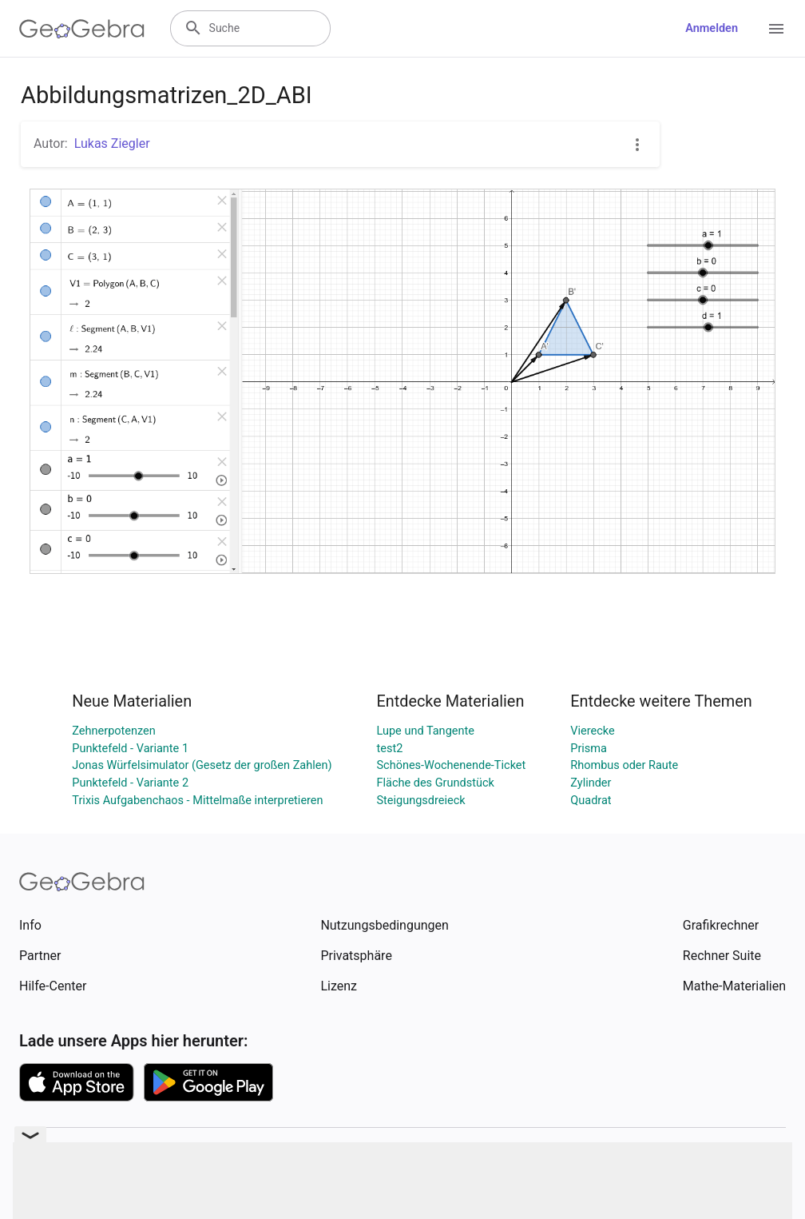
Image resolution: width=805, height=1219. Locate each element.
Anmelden (711, 28)
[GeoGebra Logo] (82, 28)
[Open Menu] (776, 28)
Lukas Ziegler (112, 143)
